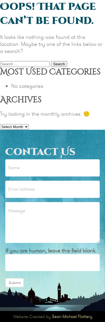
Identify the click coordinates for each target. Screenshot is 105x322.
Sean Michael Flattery (72, 316)
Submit (14, 282)
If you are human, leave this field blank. (50, 250)
